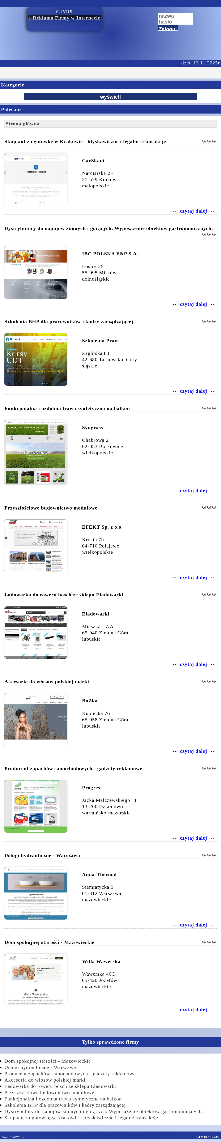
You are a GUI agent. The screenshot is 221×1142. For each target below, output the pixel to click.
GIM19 (64, 11)
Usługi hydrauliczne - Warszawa (40, 1067)
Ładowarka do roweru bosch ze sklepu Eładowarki (60, 1086)
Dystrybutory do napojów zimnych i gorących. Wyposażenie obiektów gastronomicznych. (103, 1111)
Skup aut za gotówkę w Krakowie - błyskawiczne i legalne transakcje (81, 1117)
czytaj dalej (193, 211)
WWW (209, 141)
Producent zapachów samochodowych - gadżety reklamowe (70, 1073)
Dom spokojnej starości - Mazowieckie (47, 1061)
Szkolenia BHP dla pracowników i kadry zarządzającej (65, 1105)
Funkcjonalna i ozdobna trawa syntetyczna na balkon (63, 1098)
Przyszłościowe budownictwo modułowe (49, 1092)
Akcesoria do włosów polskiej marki (44, 1080)
